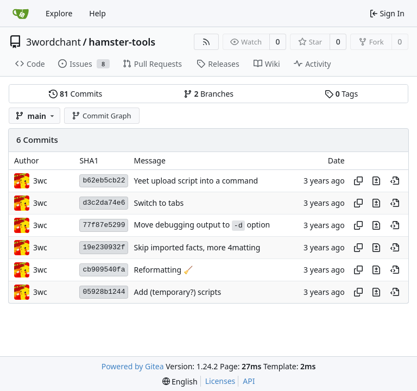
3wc (40, 180)
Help (97, 13)
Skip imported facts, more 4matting (197, 247)
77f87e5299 (104, 225)
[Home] (20, 13)
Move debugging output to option (202, 224)
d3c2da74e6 (104, 203)
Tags (341, 94)
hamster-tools (122, 41)
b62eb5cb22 (104, 180)
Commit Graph (101, 116)
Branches (208, 94)
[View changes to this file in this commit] (376, 181)
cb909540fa (104, 270)
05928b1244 (104, 292)
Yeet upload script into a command (196, 180)
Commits (75, 94)
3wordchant (53, 41)
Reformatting (158, 269)
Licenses (220, 381)
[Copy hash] (358, 181)
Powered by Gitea (133, 366)
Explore (59, 13)
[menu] (180, 381)
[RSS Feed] (206, 42)
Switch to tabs (159, 203)
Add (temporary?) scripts (177, 292)
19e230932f (104, 247)
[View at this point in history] (395, 181)
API (249, 381)
